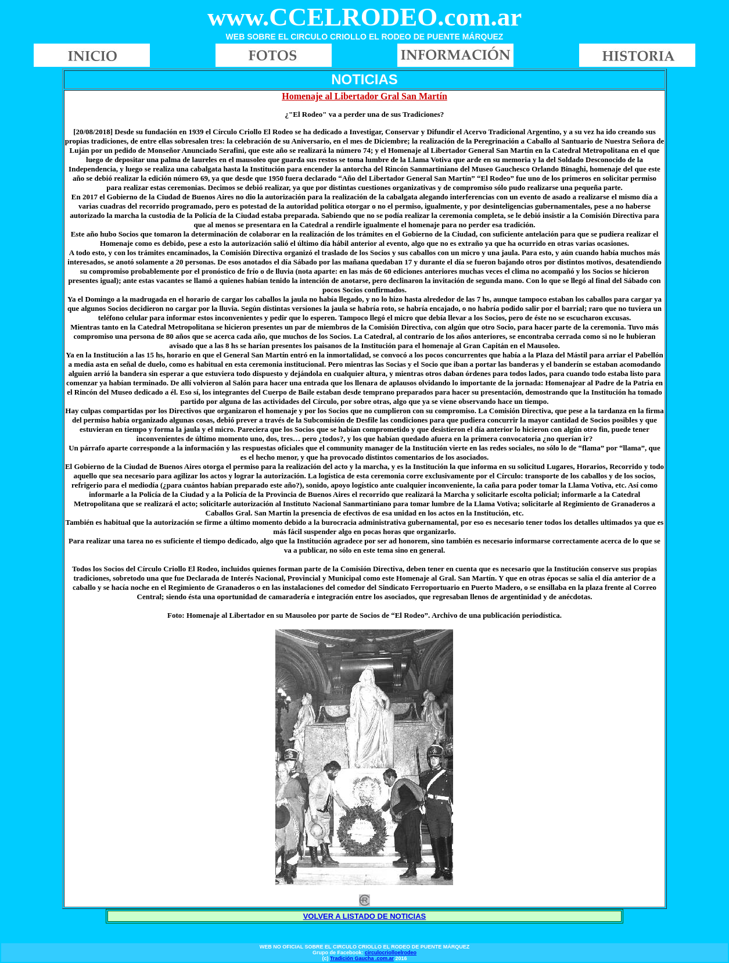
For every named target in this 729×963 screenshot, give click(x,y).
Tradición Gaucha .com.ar (362, 958)
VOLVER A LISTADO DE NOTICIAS (364, 916)
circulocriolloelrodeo (390, 952)
